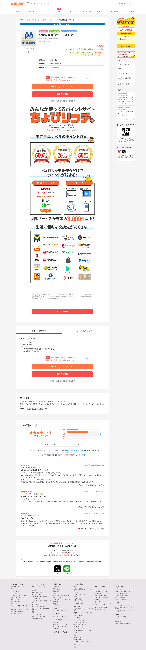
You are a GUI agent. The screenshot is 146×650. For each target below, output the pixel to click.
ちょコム (76, 633)
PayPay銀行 (77, 599)
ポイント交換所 (128, 11)
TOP (17, 11)
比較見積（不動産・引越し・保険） (41, 601)
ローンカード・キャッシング (40, 596)
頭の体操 (55, 604)
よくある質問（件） (86, 331)
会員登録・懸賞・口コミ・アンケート (41, 587)
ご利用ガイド (57, 628)
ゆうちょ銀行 (78, 601)
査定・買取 (35, 604)
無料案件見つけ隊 (37, 618)
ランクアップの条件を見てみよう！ (91, 55)
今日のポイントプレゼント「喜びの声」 (125, 608)
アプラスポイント (99, 609)
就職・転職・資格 (37, 592)
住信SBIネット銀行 (79, 594)
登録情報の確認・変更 (122, 593)
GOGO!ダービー (58, 608)
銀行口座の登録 (120, 597)
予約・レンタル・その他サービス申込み (41, 609)
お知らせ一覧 (130, 119)
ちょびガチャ (57, 587)
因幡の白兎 (56, 591)
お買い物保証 (44, 31)
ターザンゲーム (57, 597)
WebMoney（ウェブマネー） (83, 630)
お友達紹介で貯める (60, 632)
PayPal (76, 592)
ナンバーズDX (57, 606)
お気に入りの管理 (120, 599)
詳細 (83, 455)
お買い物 (31, 11)
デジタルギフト (78, 616)
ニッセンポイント (79, 645)
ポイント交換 (78, 584)
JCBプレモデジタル (80, 624)
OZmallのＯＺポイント (101, 591)
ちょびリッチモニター (59, 622)
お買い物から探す (17, 584)
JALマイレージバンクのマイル (103, 593)
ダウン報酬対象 (54, 31)
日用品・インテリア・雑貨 (19, 595)
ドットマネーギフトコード (102, 604)
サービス (45, 11)
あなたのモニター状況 (59, 626)
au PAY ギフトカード (80, 620)
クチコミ (118, 589)
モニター (73, 11)
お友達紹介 (115, 11)
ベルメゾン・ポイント (101, 597)
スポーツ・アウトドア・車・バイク (20, 606)
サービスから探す (38, 584)
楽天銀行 (76, 597)
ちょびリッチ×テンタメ (60, 624)
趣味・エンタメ (15, 601)
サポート (118, 614)
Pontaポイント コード (80, 622)
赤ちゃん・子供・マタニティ (19, 609)
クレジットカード (37, 594)
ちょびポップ (57, 593)
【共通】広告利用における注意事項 (62, 101)
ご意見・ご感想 (123, 84)
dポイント (97, 589)
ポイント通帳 (119, 587)
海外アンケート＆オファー (61, 616)
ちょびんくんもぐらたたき (61, 595)
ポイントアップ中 (16, 613)
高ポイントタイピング (59, 610)
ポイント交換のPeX (100, 595)
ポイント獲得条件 (39, 331)
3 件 (48, 41)
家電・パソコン (15, 599)
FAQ (119, 69)
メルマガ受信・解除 (121, 595)
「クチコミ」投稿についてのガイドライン (62, 453)
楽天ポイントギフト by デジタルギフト (83, 613)
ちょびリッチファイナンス (123, 611)
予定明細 (69, 450)
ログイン (132, 3)
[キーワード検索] (56, 3)
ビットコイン (78, 647)
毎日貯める (87, 11)
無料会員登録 (123, 3)
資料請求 (34, 590)
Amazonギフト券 (79, 628)
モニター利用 (58, 620)
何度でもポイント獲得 (38, 616)
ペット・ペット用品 (17, 611)
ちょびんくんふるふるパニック (62, 599)
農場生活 (55, 601)
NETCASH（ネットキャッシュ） (82, 642)
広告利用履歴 (79, 450)
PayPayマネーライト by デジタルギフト (83, 609)
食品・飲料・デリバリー (18, 597)
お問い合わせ (123, 73)
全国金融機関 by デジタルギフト (83, 589)
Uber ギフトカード (79, 618)
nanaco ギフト (78, 637)
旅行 (59, 11)
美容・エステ (36, 612)
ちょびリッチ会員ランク (122, 591)
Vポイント (97, 599)
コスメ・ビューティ (17, 591)
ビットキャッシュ (79, 635)
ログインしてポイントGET (62, 87)
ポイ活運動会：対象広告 (62, 24)
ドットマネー (98, 602)
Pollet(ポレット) (79, 626)
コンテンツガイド (124, 64)
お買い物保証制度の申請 (124, 78)
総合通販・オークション (18, 586)
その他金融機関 (78, 603)
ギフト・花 (14, 604)
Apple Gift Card (78, 639)
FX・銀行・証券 (37, 598)
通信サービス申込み (38, 606)
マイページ (119, 584)
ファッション (15, 593)
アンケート (101, 11)
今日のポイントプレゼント (123, 605)
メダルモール (57, 589)
